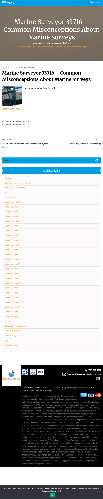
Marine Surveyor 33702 (14, 207)
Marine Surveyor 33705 (14, 221)
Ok (52, 495)
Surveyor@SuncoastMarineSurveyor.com (81, 374)
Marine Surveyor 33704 (14, 217)
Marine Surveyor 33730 (14, 269)
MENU (10, 2)
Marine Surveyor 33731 (14, 274)
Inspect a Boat (10, 198)
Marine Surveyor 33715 (14, 255)
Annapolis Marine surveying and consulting (45, 388)
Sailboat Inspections (13, 331)
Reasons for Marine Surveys (16, 326)
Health (7, 193)
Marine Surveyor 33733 (14, 283)
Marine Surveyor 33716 (58, 43)
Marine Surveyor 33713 (14, 245)
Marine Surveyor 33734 (14, 288)
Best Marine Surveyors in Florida (18, 183)
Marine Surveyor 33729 (14, 264)
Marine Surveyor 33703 (14, 212)
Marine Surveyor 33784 (14, 312)
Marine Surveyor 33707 (14, 226)
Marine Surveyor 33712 (14, 240)
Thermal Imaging (12, 336)
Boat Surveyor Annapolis (15, 188)
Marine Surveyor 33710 (14, 231)
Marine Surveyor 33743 (14, 298)
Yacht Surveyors (11, 345)
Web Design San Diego (43, 391)
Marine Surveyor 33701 (14, 202)
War (6, 340)
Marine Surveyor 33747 (14, 302)
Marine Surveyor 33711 (14, 236)
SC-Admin (29, 67)
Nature (7, 321)
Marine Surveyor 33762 (14, 307)
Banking (8, 178)
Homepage (37, 43)
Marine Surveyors (12, 317)
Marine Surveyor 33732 (14, 278)
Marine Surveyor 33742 (14, 293)
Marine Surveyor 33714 (14, 250)
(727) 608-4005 (92, 370)
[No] (99, 492)
